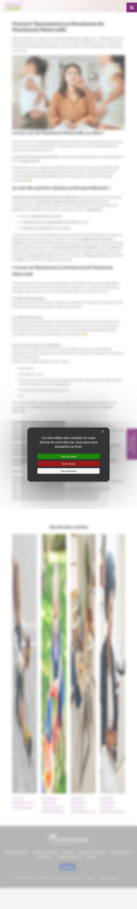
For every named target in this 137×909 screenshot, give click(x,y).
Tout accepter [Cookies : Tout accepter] (68, 456)
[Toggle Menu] (131, 7)
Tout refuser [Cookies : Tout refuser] (68, 463)
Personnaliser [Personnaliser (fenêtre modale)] (69, 470)
